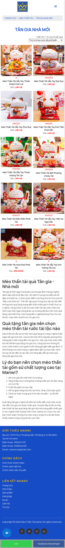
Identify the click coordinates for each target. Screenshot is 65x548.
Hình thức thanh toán (13, 462)
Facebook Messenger (49, 543)
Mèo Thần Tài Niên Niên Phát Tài (16, 220)
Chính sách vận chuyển (14, 470)
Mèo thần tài (26, 18)
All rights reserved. (52, 521)
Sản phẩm (7, 492)
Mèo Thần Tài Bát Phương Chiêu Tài (49, 174)
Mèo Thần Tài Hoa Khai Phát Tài (16, 266)
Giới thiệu (7, 489)
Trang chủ (10, 18)
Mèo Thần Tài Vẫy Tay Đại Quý (48, 81)
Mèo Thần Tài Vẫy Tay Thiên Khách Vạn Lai (16, 83)
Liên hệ (18, 87)
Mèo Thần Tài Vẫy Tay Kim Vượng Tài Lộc (49, 266)
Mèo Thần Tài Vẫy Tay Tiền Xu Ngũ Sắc (48, 220)
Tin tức (6, 507)
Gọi (16, 543)
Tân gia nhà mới (44, 18)
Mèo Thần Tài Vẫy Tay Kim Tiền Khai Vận (49, 128)
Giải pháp (7, 496)
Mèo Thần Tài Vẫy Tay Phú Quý (16, 127)
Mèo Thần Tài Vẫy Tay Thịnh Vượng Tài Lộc (16, 174)
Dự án (5, 500)
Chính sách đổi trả (11, 466)
